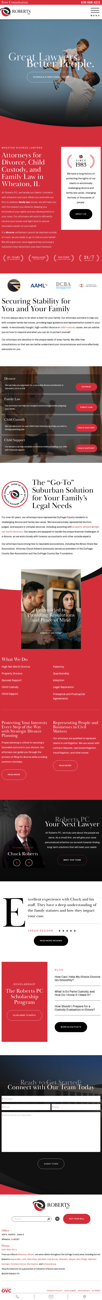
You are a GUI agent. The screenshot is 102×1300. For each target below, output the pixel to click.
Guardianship (61, 673)
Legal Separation (63, 687)
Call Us (17, 1297)
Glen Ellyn (32, 1259)
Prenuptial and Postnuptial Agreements (69, 696)
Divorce (86, 387)
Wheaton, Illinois (26, 1254)
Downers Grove (18, 1264)
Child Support (86, 448)
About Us (80, 214)
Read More (14, 775)
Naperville (15, 1259)
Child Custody (86, 428)
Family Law (86, 407)
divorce (10, 232)
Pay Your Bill (76, 1219)
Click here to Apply (24, 1015)
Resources (84, 1291)
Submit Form (51, 1164)
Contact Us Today (51, 633)
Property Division (12, 673)
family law (24, 202)
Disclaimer (70, 1291)
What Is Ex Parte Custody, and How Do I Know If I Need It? (75, 993)
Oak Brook (52, 1259)
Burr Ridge (81, 1259)
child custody (67, 327)
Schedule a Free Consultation (51, 77)
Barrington (32, 1264)
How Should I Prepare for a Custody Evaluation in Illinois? (75, 1008)
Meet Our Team (72, 860)
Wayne (72, 1259)
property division (81, 527)
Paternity (58, 666)
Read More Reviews (51, 941)
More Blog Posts (71, 1027)
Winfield (42, 1259)
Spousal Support (11, 680)
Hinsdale (63, 1259)
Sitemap (96, 1291)
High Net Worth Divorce (16, 666)
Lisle (24, 1259)
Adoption (58, 680)
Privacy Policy (54, 1291)
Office (85, 1297)
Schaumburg (49, 1264)
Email (51, 1297)
